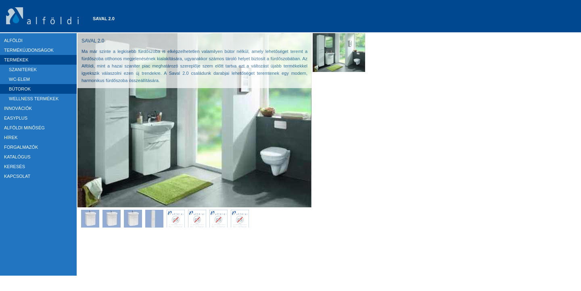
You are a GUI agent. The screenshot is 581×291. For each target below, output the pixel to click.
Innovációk (18, 108)
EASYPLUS (15, 118)
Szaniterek (23, 69)
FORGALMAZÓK (21, 147)
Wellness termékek (34, 98)
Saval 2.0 (104, 18)
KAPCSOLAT (17, 176)
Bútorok (20, 88)
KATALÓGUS (17, 156)
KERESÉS (14, 166)
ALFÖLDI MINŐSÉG (24, 127)
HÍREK (11, 137)
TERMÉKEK (16, 59)
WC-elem (19, 79)
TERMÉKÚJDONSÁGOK (29, 50)
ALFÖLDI (13, 40)
